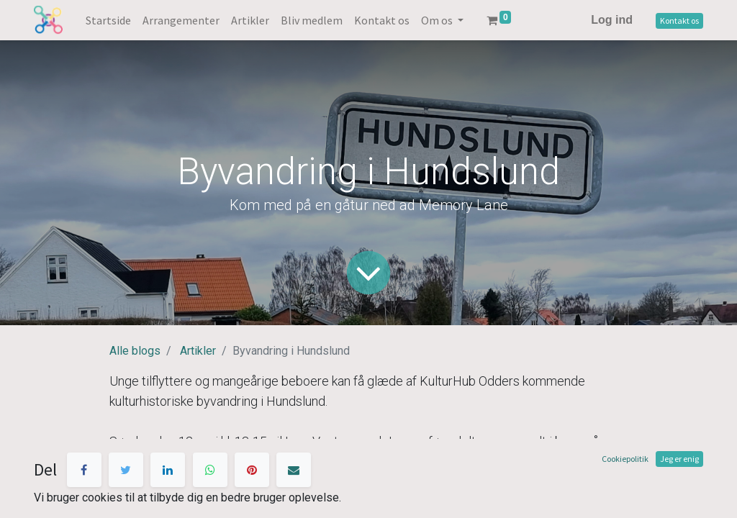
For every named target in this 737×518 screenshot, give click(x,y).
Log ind (612, 20)
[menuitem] (108, 20)
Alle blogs (134, 351)
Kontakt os (679, 20)
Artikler (198, 351)
